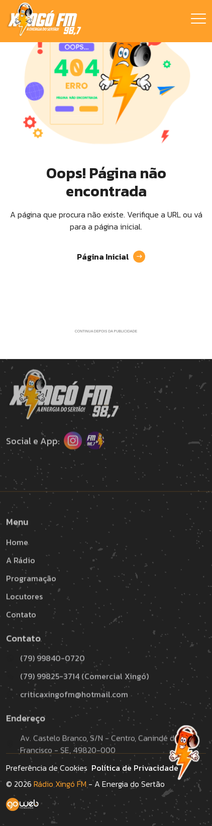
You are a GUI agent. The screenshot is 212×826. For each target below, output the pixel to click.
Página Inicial (111, 257)
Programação (31, 595)
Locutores (24, 613)
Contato (21, 631)
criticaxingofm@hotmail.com (67, 711)
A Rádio (20, 577)
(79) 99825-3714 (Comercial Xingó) (77, 693)
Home (17, 559)
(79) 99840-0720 (45, 675)
